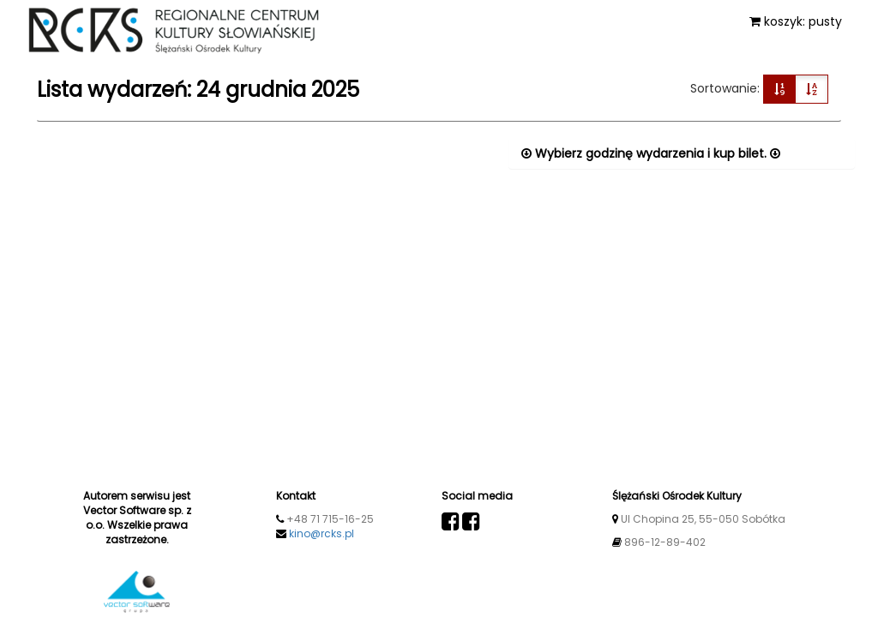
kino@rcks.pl (321, 533)
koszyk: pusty (795, 21)
